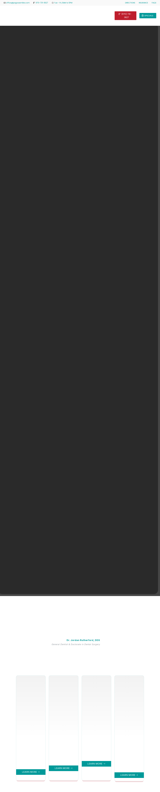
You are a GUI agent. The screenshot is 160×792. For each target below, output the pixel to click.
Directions (130, 2)
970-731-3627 (42, 2)
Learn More (29, 772)
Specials (148, 15)
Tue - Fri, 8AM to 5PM (63, 2)
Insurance (143, 2)
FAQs (154, 2)
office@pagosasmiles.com (18, 2)
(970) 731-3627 (126, 16)
